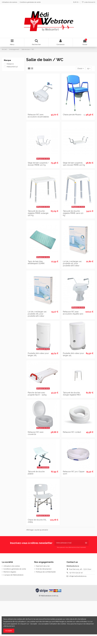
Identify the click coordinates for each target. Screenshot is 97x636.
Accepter (8, 631)
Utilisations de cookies (10, 2)
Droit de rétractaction (44, 569)
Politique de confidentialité (46, 572)
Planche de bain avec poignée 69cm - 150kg (37, 394)
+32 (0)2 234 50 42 (76, 573)
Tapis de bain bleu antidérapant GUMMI (36, 262)
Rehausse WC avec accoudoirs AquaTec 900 (73, 313)
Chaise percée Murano (72, 115)
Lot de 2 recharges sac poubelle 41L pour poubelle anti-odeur (72, 263)
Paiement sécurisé (43, 566)
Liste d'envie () (88, 2)
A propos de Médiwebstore (13, 575)
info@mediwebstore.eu (78, 576)
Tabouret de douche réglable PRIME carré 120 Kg (73, 213)
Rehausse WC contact (72, 432)
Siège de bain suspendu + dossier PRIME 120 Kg (38, 164)
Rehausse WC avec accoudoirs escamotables (38, 116)
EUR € (76, 2)
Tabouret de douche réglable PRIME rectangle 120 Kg (38, 213)
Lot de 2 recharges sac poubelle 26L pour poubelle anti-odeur (37, 314)
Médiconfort (12, 67)
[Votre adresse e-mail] (69, 543)
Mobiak (10, 64)
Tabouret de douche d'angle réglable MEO (72, 394)
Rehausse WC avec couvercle (36, 433)
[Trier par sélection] (80, 68)
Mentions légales (9, 572)
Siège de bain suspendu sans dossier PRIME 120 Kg (74, 164)
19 (88, 68)
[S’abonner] (86, 543)
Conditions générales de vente (30, 2)
